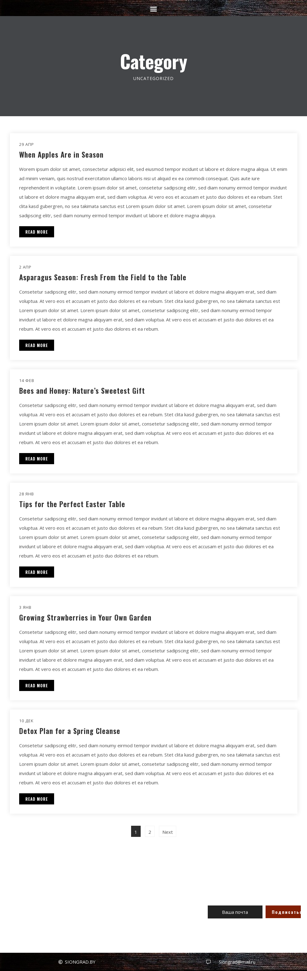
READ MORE (36, 232)
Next (167, 832)
